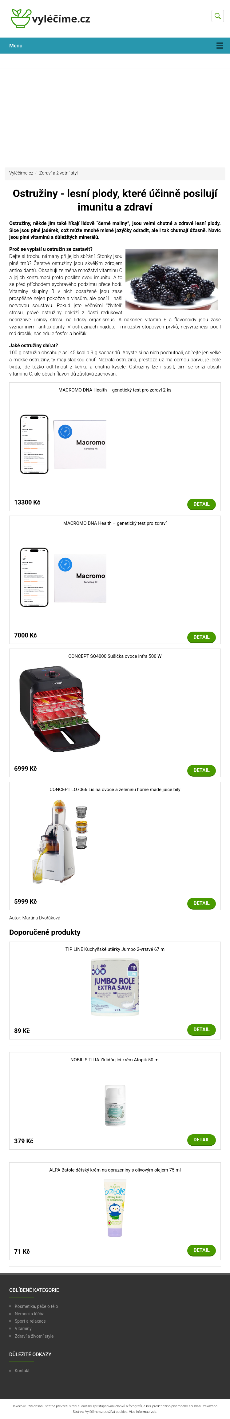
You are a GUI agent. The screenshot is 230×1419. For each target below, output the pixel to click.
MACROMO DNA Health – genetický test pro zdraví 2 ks (115, 390)
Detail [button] (201, 504)
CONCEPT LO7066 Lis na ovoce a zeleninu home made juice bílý (115, 789)
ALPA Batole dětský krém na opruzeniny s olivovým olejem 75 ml (115, 1170)
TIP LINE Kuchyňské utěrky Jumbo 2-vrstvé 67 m (115, 949)
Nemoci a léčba (30, 1313)
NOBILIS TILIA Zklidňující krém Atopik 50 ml (115, 1060)
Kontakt (22, 1370)
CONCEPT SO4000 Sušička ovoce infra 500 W (114, 656)
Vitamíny (23, 1328)
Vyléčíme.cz (21, 173)
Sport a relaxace (30, 1321)
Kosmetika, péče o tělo (36, 1306)
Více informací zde (142, 1412)
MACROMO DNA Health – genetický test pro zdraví (115, 523)
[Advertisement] (115, 118)
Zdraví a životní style (34, 1336)
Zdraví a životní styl (58, 173)
